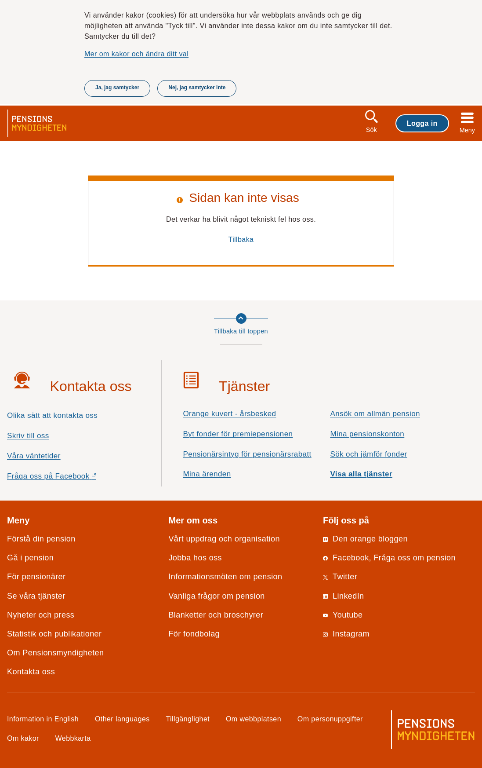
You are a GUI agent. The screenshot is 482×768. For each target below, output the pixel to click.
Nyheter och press (40, 615)
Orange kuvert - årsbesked (229, 414)
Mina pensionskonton (367, 434)
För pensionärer (36, 576)
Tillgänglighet (188, 719)
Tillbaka (241, 239)
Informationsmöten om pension (225, 576)
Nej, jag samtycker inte (196, 87)
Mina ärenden (207, 474)
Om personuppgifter (330, 719)
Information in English (43, 719)
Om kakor (23, 738)
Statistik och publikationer (54, 633)
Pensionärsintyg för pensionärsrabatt (247, 454)
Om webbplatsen (253, 719)
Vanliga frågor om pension (216, 596)
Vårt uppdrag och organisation (223, 538)
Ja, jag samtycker (117, 87)
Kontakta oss (31, 671)
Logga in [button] (422, 123)
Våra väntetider (34, 456)
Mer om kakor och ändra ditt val (136, 54)
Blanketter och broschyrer (215, 615)
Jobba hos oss (195, 557)
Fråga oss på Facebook (67, 478)
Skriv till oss (28, 436)
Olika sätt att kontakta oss (52, 415)
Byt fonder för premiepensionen (238, 434)
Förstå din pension (41, 538)
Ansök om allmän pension (375, 414)
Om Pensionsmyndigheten (55, 652)
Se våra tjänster (36, 596)
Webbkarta (73, 738)
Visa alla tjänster (361, 474)
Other (122, 719)
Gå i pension (30, 557)
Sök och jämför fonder (368, 454)
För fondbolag (194, 633)
